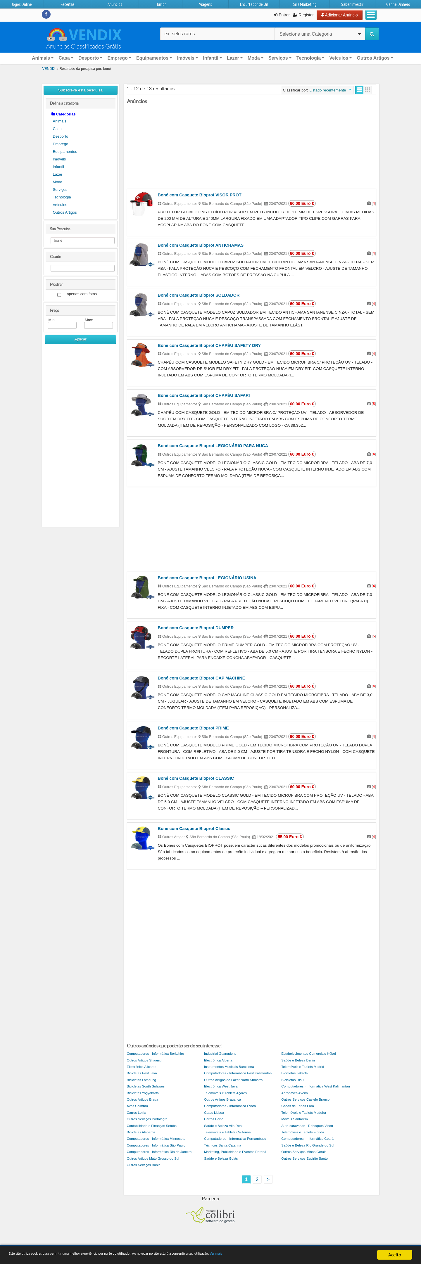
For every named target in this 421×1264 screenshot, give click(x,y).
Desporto (60, 136)
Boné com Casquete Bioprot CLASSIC (196, 778)
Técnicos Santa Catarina (222, 1145)
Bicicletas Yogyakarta (143, 1093)
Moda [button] (254, 58)
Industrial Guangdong (220, 1053)
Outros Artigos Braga (142, 1099)
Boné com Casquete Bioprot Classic (194, 828)
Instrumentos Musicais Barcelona (229, 1066)
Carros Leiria (136, 1112)
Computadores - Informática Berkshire (155, 1053)
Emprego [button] (117, 58)
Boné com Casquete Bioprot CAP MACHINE (201, 678)
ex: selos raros (180, 33)
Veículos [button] (338, 58)
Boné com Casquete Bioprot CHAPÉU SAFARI (204, 395)
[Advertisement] (81, 437)
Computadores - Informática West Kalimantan (315, 1086)
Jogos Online (22, 4)
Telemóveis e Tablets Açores (225, 1093)
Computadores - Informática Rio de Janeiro (159, 1152)
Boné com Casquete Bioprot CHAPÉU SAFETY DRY (209, 345)
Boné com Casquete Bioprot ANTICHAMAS (201, 245)
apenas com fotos (82, 294)
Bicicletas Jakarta (294, 1073)
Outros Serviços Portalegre (147, 1119)
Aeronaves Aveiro (294, 1093)
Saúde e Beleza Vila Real (223, 1126)
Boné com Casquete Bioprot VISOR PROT (199, 195)
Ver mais (297, 1255)
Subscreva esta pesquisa (80, 90)
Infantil (58, 167)
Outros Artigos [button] (373, 58)
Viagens (205, 4)
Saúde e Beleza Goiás (221, 1158)
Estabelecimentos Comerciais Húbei (308, 1053)
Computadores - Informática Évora (230, 1106)
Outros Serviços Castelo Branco (305, 1099)
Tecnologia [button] (308, 58)
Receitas (67, 4)
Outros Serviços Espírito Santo (304, 1158)
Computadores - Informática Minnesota (156, 1138)
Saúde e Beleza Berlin (298, 1060)
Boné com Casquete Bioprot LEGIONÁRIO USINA (207, 577)
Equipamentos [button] (152, 58)
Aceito (394, 1255)
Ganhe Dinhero (398, 4)
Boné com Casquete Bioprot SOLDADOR (199, 295)
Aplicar (80, 339)
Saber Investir (352, 4)
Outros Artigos (65, 212)
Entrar (282, 15)
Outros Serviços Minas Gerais (303, 1152)
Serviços (60, 189)
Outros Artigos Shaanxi (144, 1060)
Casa (57, 129)
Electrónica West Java (220, 1086)
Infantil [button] (210, 58)
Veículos (60, 205)
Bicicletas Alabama (141, 1132)
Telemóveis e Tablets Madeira (303, 1112)
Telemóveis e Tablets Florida (302, 1132)
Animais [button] (41, 58)
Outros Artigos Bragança (222, 1099)
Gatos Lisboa (214, 1112)
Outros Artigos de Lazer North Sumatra (233, 1080)
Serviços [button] (278, 58)
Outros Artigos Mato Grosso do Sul (153, 1158)
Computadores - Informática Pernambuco (235, 1138)
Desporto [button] (88, 58)
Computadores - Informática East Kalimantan (238, 1073)
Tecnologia (62, 197)
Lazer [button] (233, 58)
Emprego (60, 144)
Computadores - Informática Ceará (307, 1138)
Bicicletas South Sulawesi (146, 1086)
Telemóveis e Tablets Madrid (302, 1066)
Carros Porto (213, 1119)
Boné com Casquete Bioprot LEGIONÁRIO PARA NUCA (213, 445)
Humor (161, 4)
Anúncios (115, 4)
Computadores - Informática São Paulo (156, 1145)
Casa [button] (64, 58)
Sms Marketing (305, 4)
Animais (59, 121)
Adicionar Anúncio (339, 15)
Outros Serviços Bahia (144, 1165)
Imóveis (59, 159)
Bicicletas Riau (292, 1080)
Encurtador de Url (254, 4)
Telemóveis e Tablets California (227, 1132)
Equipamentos (65, 151)
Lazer (58, 174)
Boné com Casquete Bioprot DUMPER (196, 627)
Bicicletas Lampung (141, 1080)
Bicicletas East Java (142, 1073)
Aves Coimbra (137, 1106)
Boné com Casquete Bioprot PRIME (193, 728)
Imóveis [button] (185, 58)
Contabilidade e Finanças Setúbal (152, 1126)
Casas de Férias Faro (297, 1106)
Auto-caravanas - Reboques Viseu (307, 1126)
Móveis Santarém (294, 1119)
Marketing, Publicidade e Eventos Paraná (235, 1152)
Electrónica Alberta (218, 1060)
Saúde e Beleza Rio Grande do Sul (307, 1145)
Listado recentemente (327, 90)
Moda (58, 182)
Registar (303, 15)
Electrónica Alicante (141, 1066)
